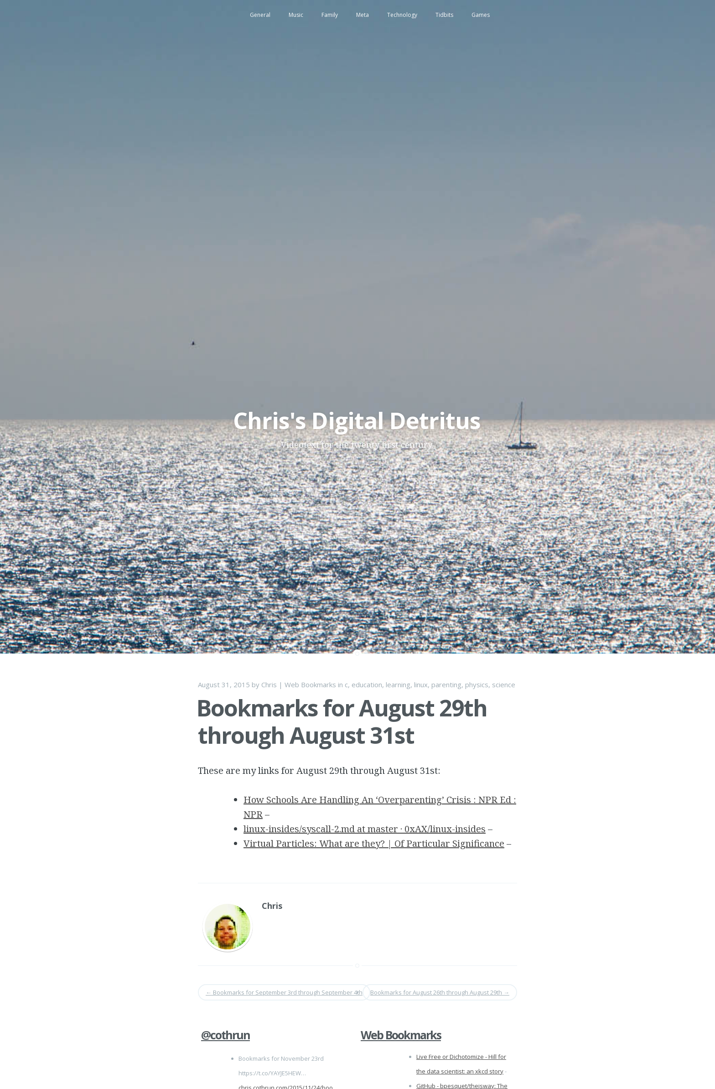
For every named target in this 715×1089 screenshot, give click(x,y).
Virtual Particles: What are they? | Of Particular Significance (374, 843)
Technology (402, 15)
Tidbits (444, 15)
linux (421, 684)
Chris (269, 684)
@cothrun (225, 1034)
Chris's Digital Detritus (357, 420)
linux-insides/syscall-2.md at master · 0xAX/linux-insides (365, 829)
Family (329, 15)
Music (296, 15)
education (367, 684)
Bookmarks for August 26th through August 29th (439, 992)
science (503, 684)
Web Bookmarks (310, 684)
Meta (362, 15)
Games (480, 15)
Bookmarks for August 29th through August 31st (342, 721)
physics (476, 684)
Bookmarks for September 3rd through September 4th (284, 992)
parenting (446, 684)
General (260, 15)
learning (398, 684)
